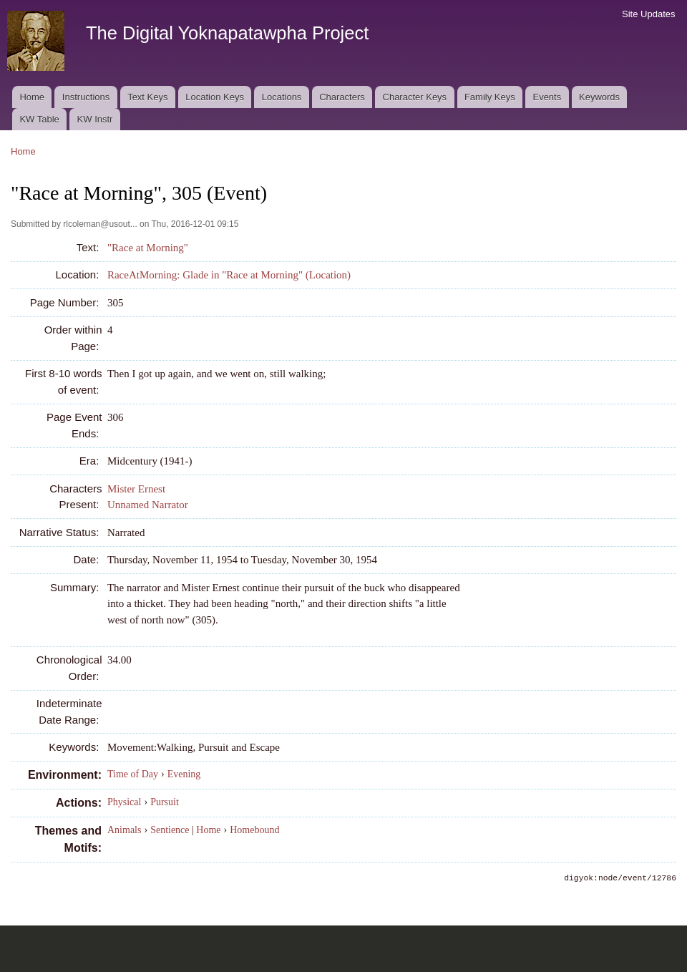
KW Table (39, 119)
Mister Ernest (136, 489)
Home (31, 97)
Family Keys (489, 97)
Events (546, 97)
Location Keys (214, 97)
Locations (282, 97)
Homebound (254, 830)
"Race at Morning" (147, 247)
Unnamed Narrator (147, 504)
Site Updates (648, 14)
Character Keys (415, 97)
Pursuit (164, 802)
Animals (124, 830)
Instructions (85, 97)
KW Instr (95, 119)
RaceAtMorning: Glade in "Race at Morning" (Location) (229, 275)
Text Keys (147, 97)
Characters (342, 97)
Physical (124, 802)
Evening (184, 774)
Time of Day (132, 774)
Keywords (599, 97)
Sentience (169, 830)
